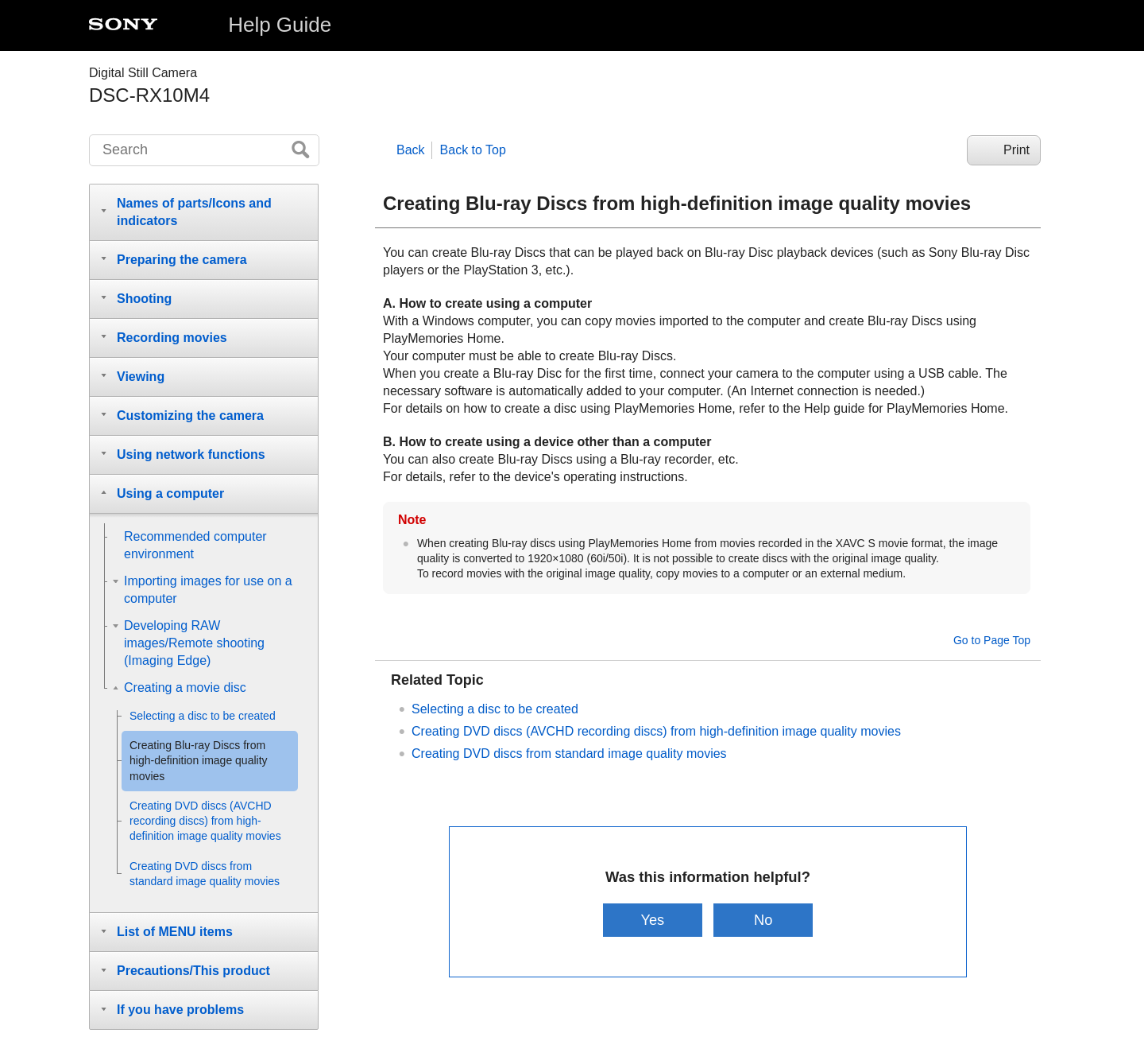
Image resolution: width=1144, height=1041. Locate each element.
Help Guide (279, 25)
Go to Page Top (991, 640)
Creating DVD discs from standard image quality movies (569, 753)
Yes (651, 919)
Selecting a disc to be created (495, 709)
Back (410, 150)
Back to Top (473, 150)
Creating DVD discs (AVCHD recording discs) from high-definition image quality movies (656, 731)
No (765, 919)
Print (1016, 150)
